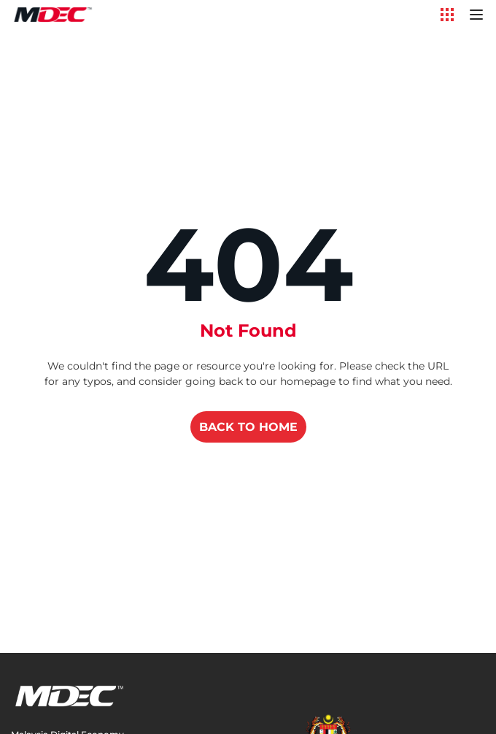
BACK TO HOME (248, 427)
